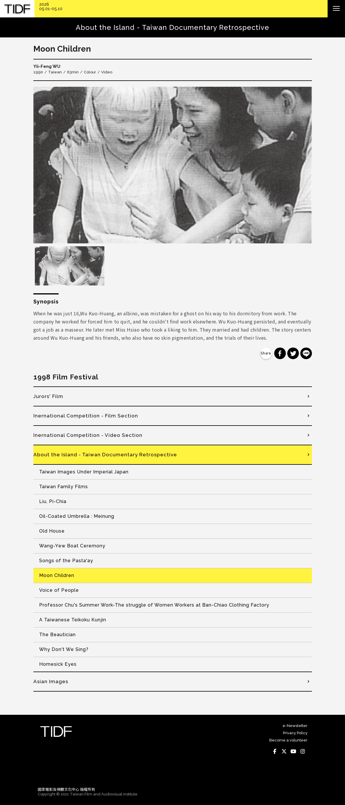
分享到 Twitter (293, 353)
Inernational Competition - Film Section (85, 416)
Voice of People (59, 590)
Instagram (303, 751)
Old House (52, 531)
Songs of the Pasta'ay (66, 560)
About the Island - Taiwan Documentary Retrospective (105, 454)
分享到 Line (306, 353)
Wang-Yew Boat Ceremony (72, 546)
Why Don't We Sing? (63, 649)
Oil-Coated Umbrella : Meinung (76, 516)
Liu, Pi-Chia (52, 501)
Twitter (284, 751)
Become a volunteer (288, 740)
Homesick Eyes (58, 664)
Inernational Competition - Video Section (87, 435)
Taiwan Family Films (63, 486)
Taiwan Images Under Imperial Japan (84, 472)
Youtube (293, 751)
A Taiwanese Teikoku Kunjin (72, 620)
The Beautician (57, 634)
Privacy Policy (295, 733)
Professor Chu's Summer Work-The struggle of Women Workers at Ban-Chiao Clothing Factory (154, 605)
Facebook (275, 751)
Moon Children (56, 575)
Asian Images (50, 681)
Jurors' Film (48, 396)
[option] (172, 165)
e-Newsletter (295, 725)
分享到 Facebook (280, 353)
